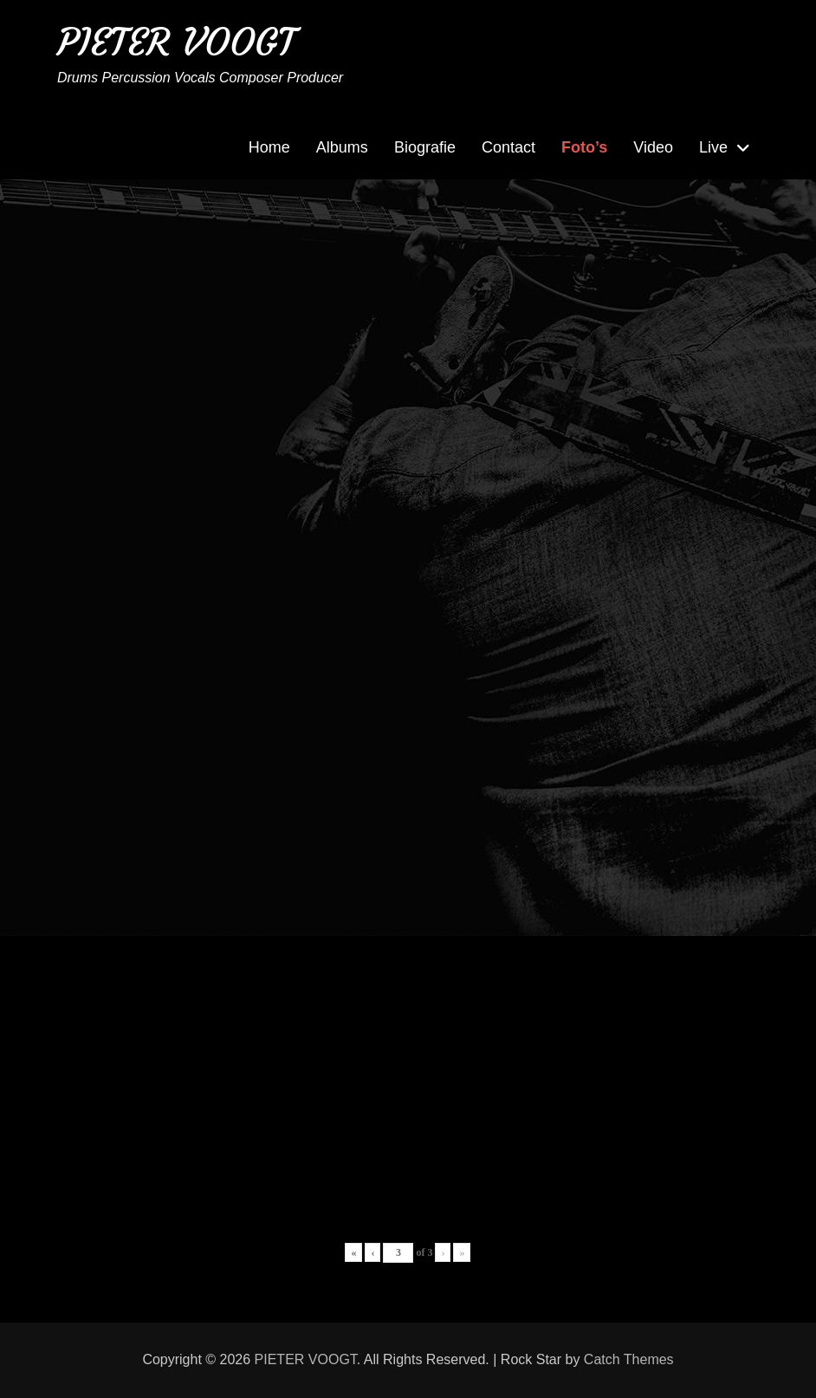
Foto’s (584, 147)
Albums (342, 147)
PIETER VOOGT (176, 42)
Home (269, 147)
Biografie (425, 147)
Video (653, 147)
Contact (508, 147)
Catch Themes (629, 1359)
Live (713, 147)
